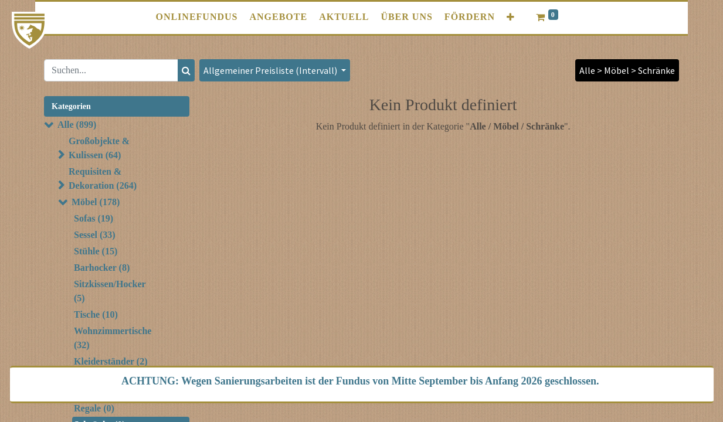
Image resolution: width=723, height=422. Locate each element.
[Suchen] (186, 70)
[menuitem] (196, 17)
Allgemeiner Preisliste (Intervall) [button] (271, 70)
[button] (511, 17)
